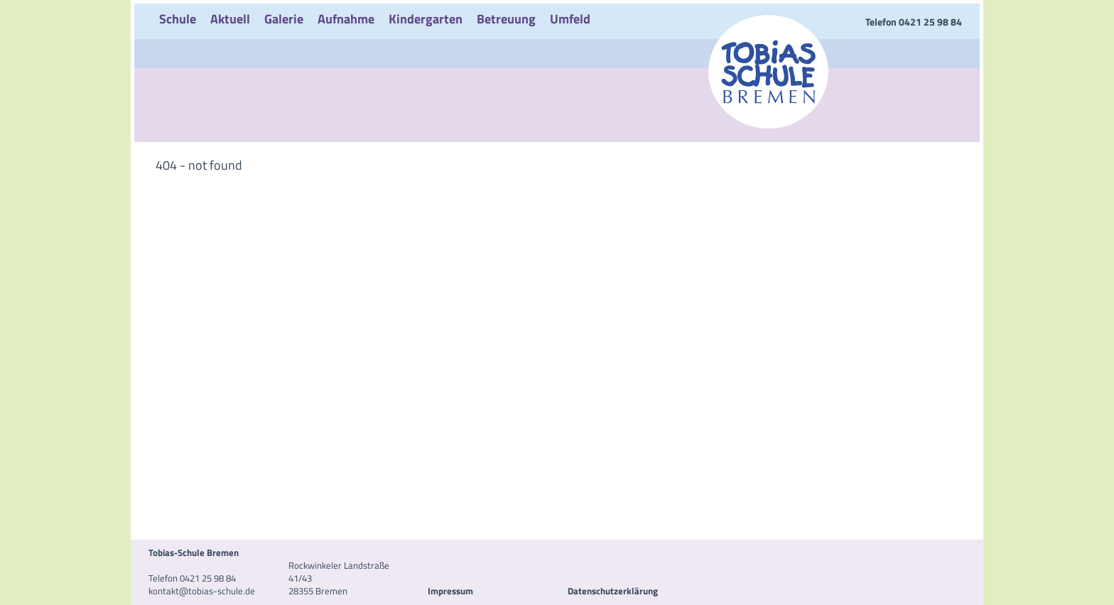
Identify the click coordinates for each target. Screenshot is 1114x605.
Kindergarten (426, 18)
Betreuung (506, 18)
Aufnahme (346, 18)
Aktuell (230, 18)
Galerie (283, 18)
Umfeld (570, 18)
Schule (177, 18)
